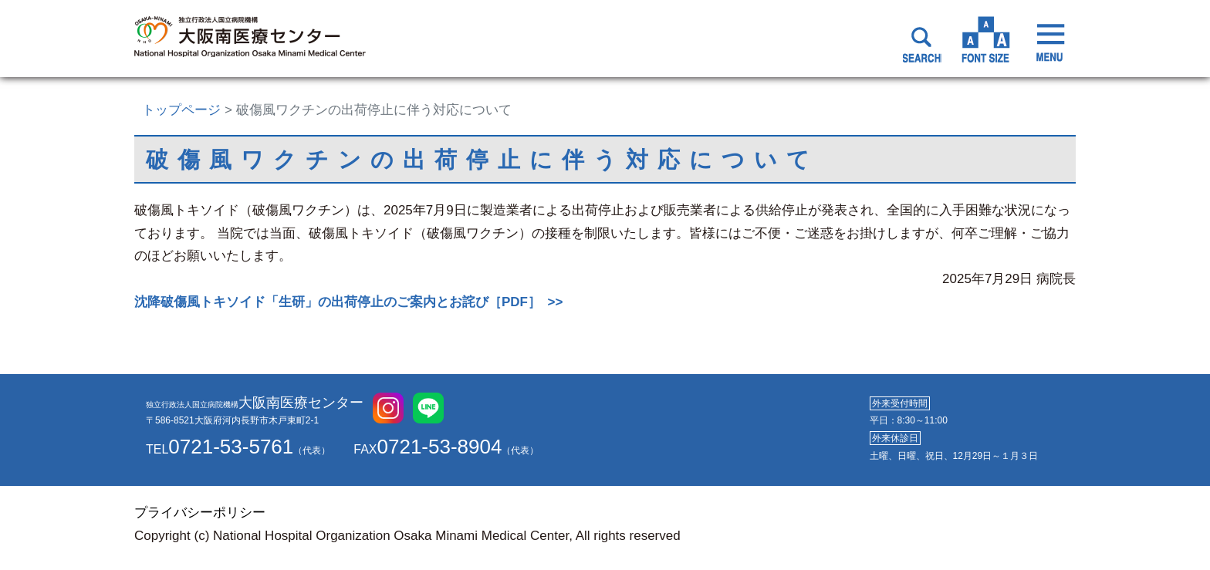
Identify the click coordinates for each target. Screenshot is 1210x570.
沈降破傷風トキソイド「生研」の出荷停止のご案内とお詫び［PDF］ (337, 302)
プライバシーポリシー (199, 512)
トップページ (181, 110)
